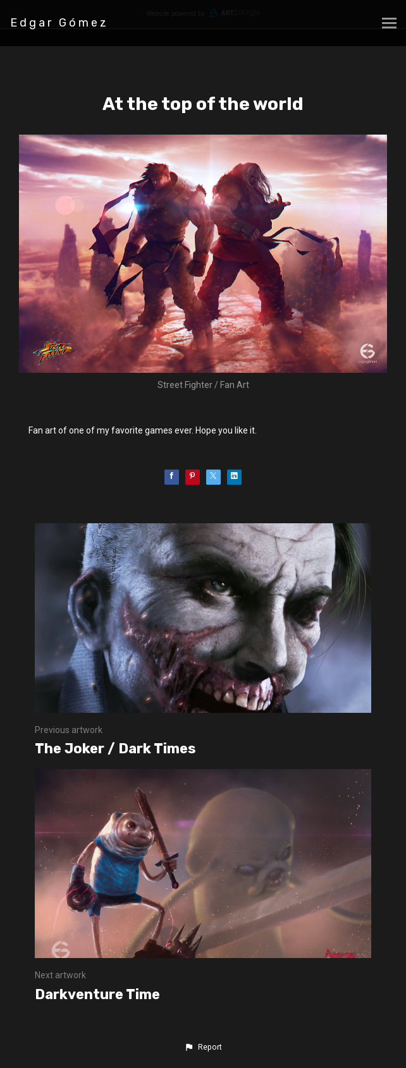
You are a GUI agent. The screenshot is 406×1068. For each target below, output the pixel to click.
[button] (203, 1047)
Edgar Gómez (59, 23)
